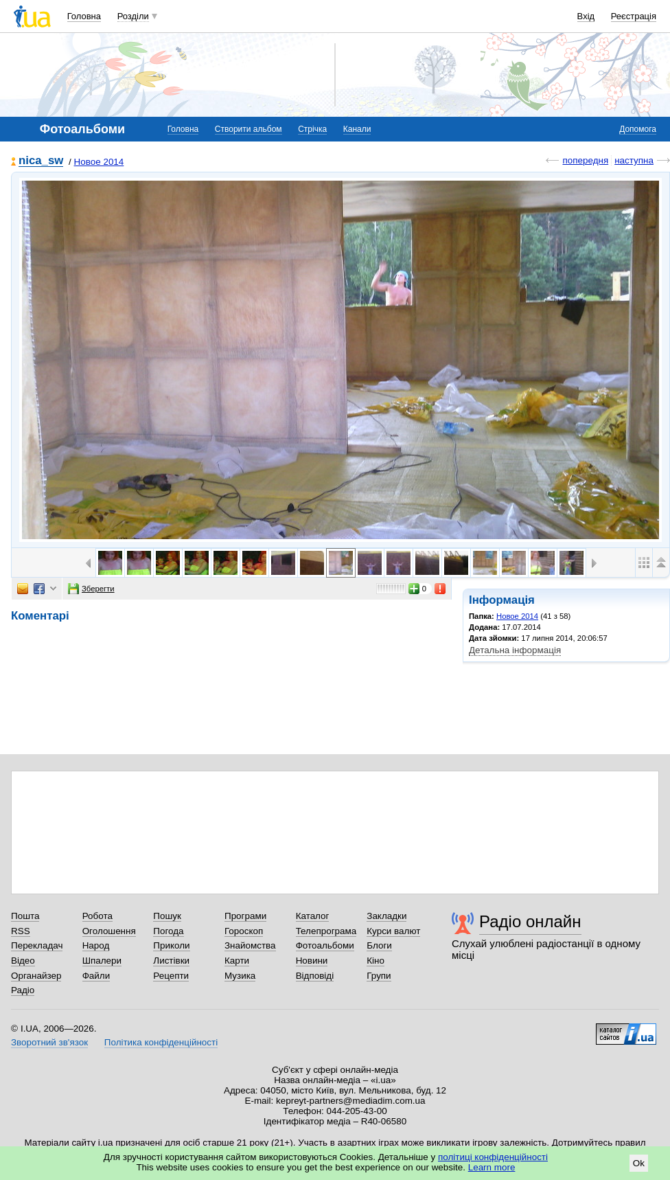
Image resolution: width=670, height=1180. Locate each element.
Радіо (22, 990)
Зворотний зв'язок (49, 1042)
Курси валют (393, 931)
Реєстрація (633, 16)
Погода (168, 931)
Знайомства (250, 945)
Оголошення (109, 931)
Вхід (586, 16)
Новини (312, 960)
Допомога (637, 129)
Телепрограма (326, 931)
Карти (236, 960)
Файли (96, 976)
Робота (97, 916)
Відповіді (315, 976)
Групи (379, 976)
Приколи (171, 945)
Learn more (492, 1167)
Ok (639, 1163)
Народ (96, 945)
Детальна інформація (515, 650)
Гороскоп (243, 931)
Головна (84, 16)
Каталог (313, 916)
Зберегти (91, 588)
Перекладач (36, 945)
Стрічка (312, 129)
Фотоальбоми (325, 945)
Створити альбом (248, 129)
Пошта (25, 916)
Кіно (375, 960)
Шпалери (102, 960)
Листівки (171, 960)
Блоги (379, 945)
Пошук (167, 916)
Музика (239, 976)
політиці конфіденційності (493, 1157)
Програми (245, 916)
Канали (357, 129)
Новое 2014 (99, 162)
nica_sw (41, 161)
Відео (23, 960)
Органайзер (36, 976)
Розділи (133, 16)
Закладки (386, 916)
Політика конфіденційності (161, 1042)
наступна (634, 160)
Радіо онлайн (530, 921)
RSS (20, 931)
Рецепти (171, 976)
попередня (585, 160)
